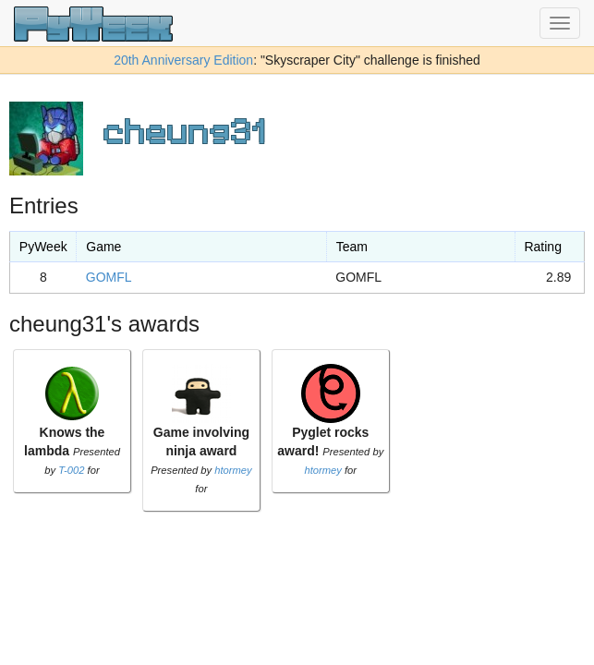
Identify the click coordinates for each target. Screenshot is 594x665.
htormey (232, 470)
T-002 (71, 470)
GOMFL (109, 277)
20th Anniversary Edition (183, 60)
